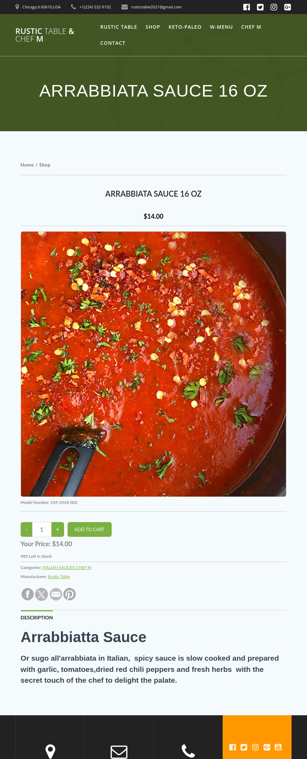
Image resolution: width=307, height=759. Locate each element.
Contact (113, 43)
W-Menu (221, 26)
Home (27, 165)
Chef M (251, 26)
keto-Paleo (185, 26)
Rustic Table (119, 26)
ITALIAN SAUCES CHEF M (66, 567)
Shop (153, 26)
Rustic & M (44, 35)
